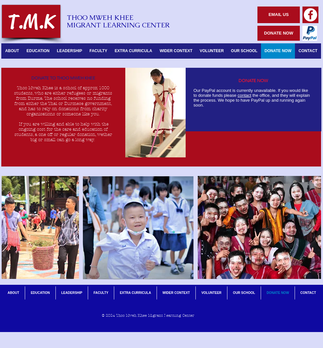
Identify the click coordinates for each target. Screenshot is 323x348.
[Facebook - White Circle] (310, 15)
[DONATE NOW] (278, 33)
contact (244, 95)
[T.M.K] (31, 21)
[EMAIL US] (278, 15)
